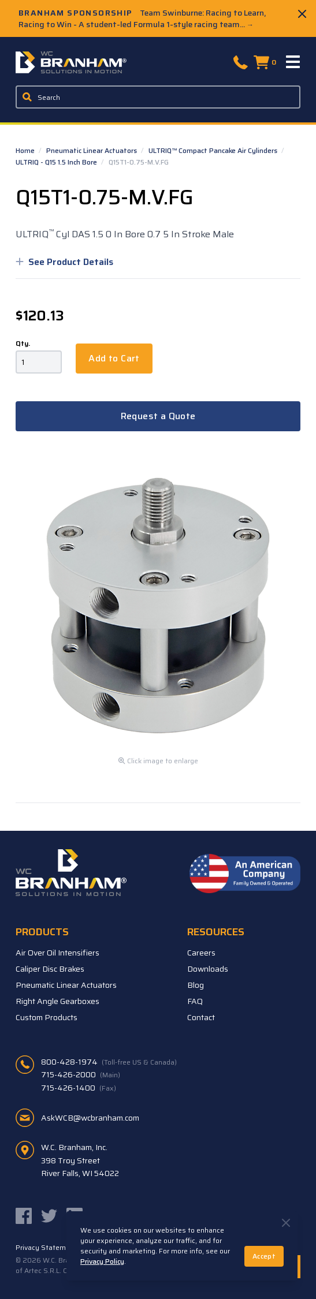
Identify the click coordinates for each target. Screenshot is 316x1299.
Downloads (207, 968)
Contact (201, 1017)
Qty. (23, 343)
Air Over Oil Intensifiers (57, 952)
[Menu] (293, 62)
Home (26, 150)
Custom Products (46, 1017)
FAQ (195, 1001)
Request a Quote (158, 416)
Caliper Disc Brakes (50, 968)
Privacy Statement (46, 1247)
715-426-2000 (80, 1074)
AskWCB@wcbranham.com (90, 1117)
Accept (264, 1256)
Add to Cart (113, 358)
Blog (195, 985)
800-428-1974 (109, 1061)
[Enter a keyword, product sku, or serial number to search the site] (158, 97)
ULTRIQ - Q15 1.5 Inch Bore (57, 161)
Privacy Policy (102, 1261)
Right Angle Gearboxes (57, 1001)
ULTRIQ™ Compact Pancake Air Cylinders (213, 150)
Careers (201, 952)
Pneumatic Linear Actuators (92, 150)
